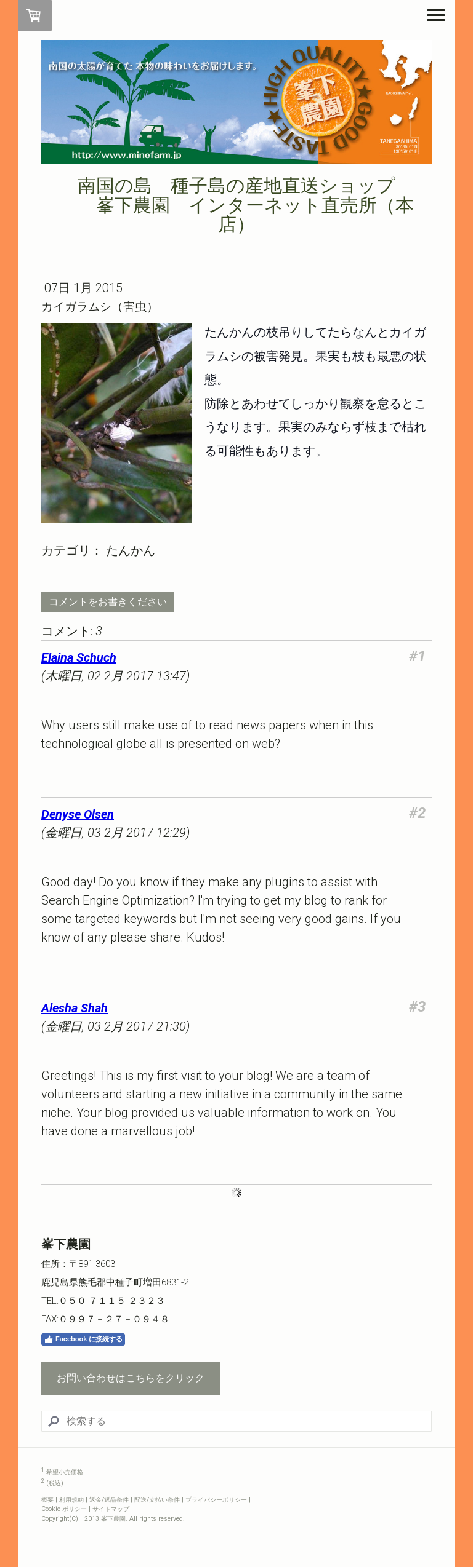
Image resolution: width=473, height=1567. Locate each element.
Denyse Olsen (77, 814)
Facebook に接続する (83, 1339)
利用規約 (71, 1500)
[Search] (236, 1421)
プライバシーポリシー (216, 1500)
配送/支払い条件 (157, 1500)
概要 (47, 1500)
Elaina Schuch (78, 657)
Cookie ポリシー (64, 1509)
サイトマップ (110, 1509)
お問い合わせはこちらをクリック (130, 1378)
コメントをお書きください (108, 602)
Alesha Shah (74, 1008)
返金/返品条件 (109, 1500)
